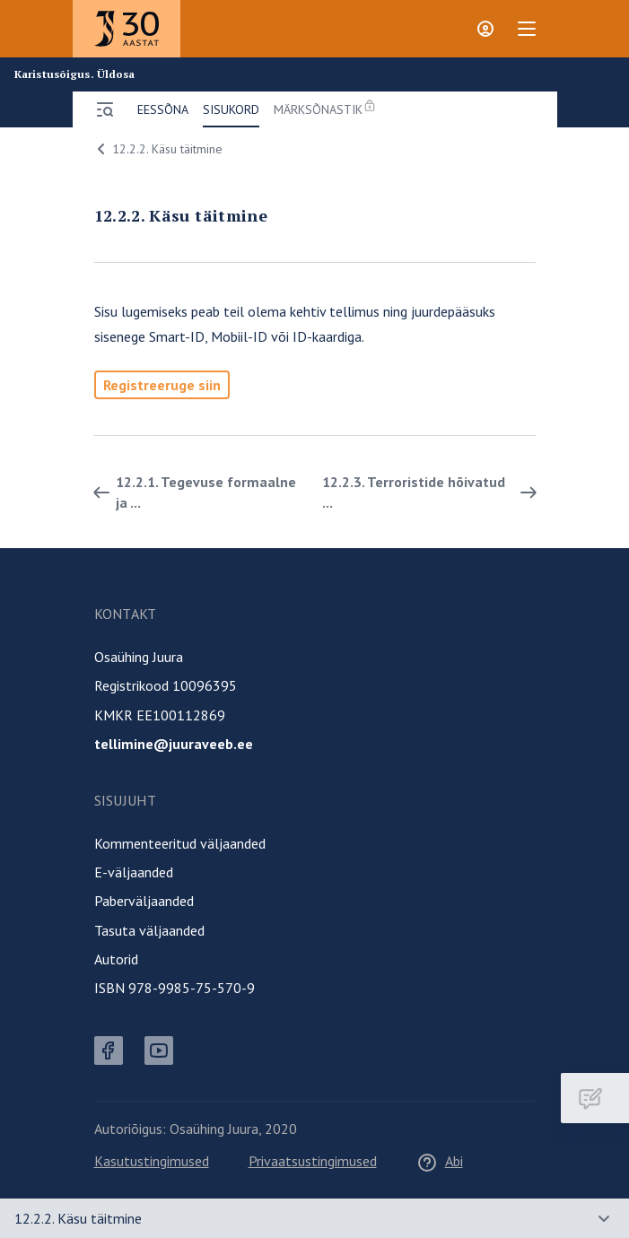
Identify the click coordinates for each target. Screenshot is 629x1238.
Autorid (116, 959)
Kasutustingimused (151, 1161)
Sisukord (231, 109)
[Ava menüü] (105, 109)
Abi (439, 1161)
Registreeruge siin (162, 385)
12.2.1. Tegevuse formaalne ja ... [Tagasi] (191, 491)
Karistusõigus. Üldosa (74, 74)
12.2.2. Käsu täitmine (157, 149)
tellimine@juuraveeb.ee (173, 744)
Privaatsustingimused (313, 1161)
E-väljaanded (133, 872)
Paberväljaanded (144, 901)
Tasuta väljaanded (149, 930)
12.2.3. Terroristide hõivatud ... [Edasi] (432, 491)
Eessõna (162, 109)
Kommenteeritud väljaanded (180, 843)
